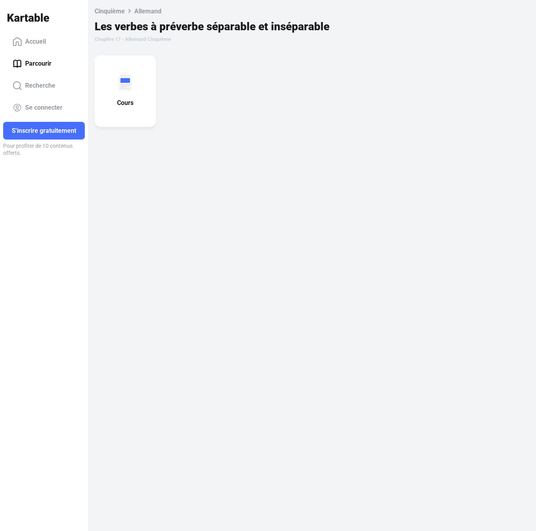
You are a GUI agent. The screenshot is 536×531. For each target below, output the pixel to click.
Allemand (147, 11)
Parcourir (32, 63)
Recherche (34, 85)
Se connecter (37, 107)
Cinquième (110, 11)
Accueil (29, 41)
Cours (127, 103)
